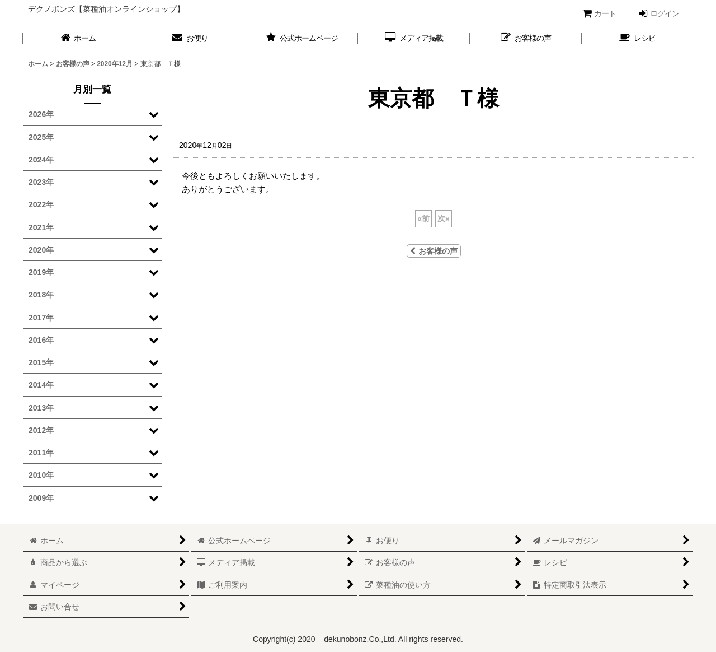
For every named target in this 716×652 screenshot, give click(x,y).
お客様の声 (434, 250)
